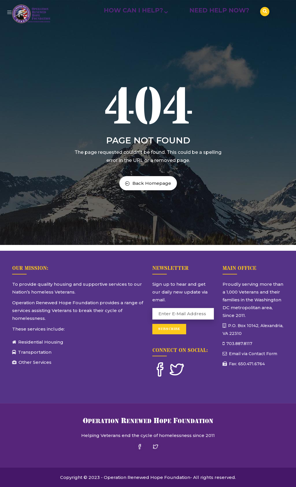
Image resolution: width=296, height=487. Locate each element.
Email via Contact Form (252, 353)
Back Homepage (148, 183)
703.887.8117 (238, 343)
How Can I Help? (135, 10)
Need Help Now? (219, 10)
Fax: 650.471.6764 (246, 363)
